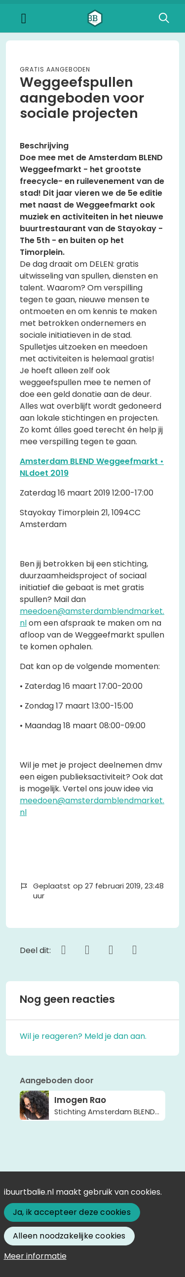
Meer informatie (35, 1256)
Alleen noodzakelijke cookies (69, 1236)
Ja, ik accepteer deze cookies (72, 1212)
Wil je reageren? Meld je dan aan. (83, 1036)
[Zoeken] (163, 18)
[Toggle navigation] (24, 18)
